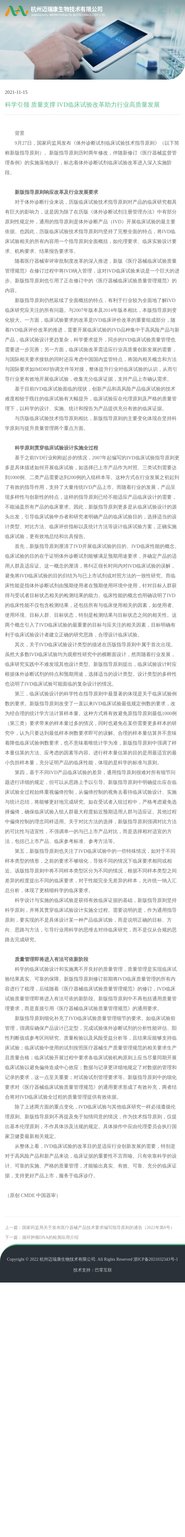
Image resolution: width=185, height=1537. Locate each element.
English (177, 11)
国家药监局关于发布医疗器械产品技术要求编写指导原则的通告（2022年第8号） (98, 1238)
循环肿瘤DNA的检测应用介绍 (50, 1248)
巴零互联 (103, 1270)
